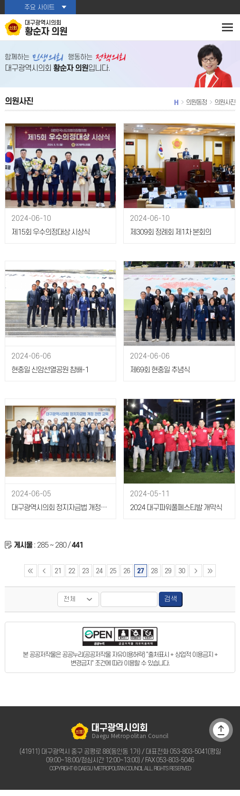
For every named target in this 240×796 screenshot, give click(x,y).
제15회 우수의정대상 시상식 (49, 239)
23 (85, 576)
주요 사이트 (39, 7)
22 (71, 576)
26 (126, 576)
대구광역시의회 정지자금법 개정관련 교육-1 (60, 515)
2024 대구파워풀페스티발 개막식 (174, 515)
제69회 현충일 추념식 (159, 377)
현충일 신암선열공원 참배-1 (48, 377)
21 (58, 576)
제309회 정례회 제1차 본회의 (169, 239)
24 (99, 576)
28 (154, 576)
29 (167, 576)
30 (181, 576)
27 (140, 576)
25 (113, 576)
